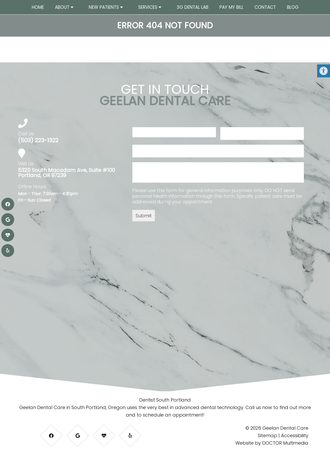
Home (38, 7)
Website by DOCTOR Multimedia (271, 443)
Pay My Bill (231, 7)
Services (147, 7)
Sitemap (267, 435)
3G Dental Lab (192, 7)
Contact (265, 7)
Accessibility (294, 435)
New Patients (104, 7)
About (62, 7)
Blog (293, 7)
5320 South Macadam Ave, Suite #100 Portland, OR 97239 (66, 173)
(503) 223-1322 (38, 140)
